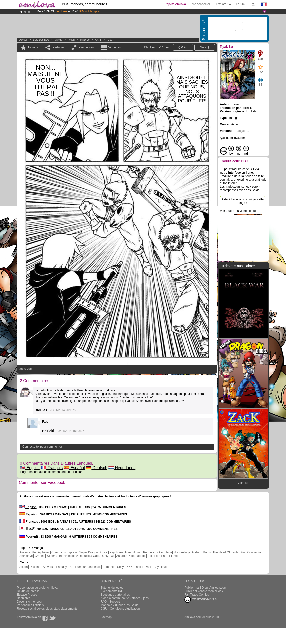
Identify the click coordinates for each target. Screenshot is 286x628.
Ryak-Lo (85, 39)
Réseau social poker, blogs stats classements (47, 608)
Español (74, 468)
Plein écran (86, 47)
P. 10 (109, 39)
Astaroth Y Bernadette (131, 556)
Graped (40, 556)
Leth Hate (161, 556)
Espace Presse (27, 594)
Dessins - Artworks (42, 567)
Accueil (24, 39)
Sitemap (106, 617)
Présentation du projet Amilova (37, 588)
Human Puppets (143, 552)
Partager (58, 47)
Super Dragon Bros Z (93, 552)
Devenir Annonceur (29, 602)
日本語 (27, 529)
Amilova (25, 552)
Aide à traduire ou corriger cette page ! (243, 201)
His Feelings (182, 552)
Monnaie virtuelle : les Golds (119, 605)
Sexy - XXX (124, 567)
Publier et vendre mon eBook (203, 591)
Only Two (108, 556)
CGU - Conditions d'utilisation (120, 608)
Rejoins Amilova (175, 4)
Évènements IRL (112, 591)
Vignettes (114, 47)
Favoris (33, 47)
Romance (108, 567)
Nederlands (122, 468)
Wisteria (51, 556)
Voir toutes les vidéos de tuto (239, 211)
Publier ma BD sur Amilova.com (205, 588)
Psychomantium (120, 552)
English (30, 468)
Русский (29, 536)
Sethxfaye (26, 556)
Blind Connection (251, 552)
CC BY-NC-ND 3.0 (200, 599)
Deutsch (96, 468)
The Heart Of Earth (225, 552)
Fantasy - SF (65, 567)
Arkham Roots (201, 552)
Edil (150, 556)
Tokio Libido (164, 552)
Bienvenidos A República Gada (79, 556)
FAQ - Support (110, 602)
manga (58, 39)
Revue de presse (28, 591)
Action (71, 39)
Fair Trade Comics (196, 594)
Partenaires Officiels (30, 605)
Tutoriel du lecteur (113, 588)
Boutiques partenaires (115, 594)
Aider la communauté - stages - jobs (125, 598)
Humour (80, 567)
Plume (173, 556)
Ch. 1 (98, 39)
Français (52, 468)
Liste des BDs (41, 39)
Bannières (23, 598)
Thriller (139, 567)
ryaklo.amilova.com (233, 138)
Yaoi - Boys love (156, 567)
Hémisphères (41, 552)
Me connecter (201, 4)
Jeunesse (94, 567)
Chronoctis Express (65, 552)
